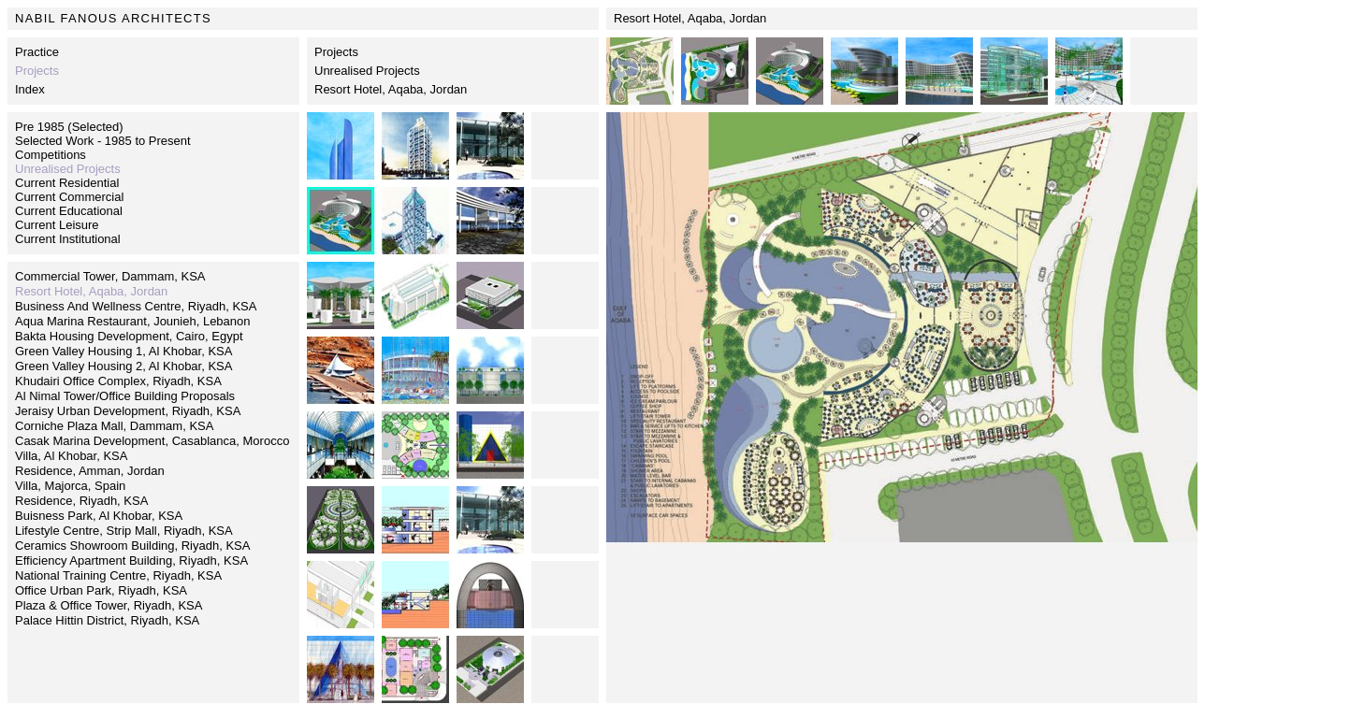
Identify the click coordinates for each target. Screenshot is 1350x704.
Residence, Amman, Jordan (90, 471)
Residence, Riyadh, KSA (81, 501)
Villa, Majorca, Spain (70, 486)
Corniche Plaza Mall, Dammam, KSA (114, 426)
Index (30, 89)
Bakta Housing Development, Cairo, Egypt (129, 336)
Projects (336, 52)
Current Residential (67, 183)
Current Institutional (68, 239)
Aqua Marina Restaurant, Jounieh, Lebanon (133, 321)
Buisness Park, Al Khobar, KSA (98, 516)
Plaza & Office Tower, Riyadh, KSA (108, 605)
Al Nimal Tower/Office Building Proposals (125, 396)
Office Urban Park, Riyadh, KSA (101, 590)
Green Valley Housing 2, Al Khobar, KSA (123, 366)
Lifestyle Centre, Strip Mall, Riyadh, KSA (124, 531)
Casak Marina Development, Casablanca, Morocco (152, 441)
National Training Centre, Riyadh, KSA (118, 575)
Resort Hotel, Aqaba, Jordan (390, 89)
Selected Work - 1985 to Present (103, 141)
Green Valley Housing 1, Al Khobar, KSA (123, 351)
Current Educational (69, 211)
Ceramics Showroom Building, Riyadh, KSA (132, 546)
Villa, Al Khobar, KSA (71, 456)
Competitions (50, 155)
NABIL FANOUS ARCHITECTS (113, 18)
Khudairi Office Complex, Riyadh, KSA (118, 381)
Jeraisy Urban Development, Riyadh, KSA (127, 411)
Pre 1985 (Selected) (69, 127)
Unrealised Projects (367, 71)
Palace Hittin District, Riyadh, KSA (107, 620)
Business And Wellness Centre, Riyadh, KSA (135, 306)
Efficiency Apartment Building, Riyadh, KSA (131, 560)
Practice (37, 52)
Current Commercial (69, 197)
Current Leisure (57, 225)
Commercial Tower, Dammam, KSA (110, 276)
